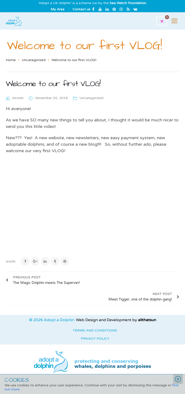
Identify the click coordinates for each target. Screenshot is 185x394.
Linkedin (107, 9)
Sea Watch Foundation (128, 3)
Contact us (81, 9)
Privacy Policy (95, 322)
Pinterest (114, 9)
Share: (11, 261)
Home (11, 60)
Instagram (121, 9)
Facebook (93, 9)
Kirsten (18, 98)
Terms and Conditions (95, 314)
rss (128, 9)
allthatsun (147, 303)
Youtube (100, 9)
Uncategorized (34, 60)
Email (135, 9)
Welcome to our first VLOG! (53, 83)
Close (178, 379)
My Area (57, 9)
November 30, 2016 (52, 98)
